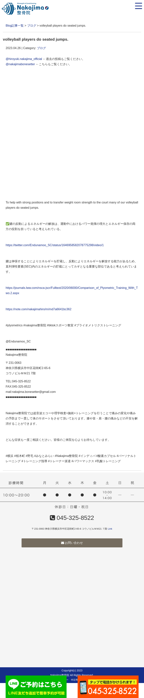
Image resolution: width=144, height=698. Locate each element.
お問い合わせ (72, 542)
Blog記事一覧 (15, 25)
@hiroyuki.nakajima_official (24, 59)
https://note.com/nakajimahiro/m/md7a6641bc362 (38, 309)
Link (110, 528)
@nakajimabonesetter (20, 64)
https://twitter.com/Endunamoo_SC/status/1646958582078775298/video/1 (55, 245)
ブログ (31, 25)
